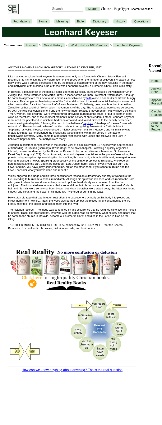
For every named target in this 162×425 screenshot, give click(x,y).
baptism (88, 123)
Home (43, 21)
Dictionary (99, 21)
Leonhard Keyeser (127, 45)
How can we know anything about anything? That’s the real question (72, 370)
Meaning (62, 21)
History (120, 21)
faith (89, 98)
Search (92, 8)
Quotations (141, 21)
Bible (80, 21)
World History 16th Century (89, 45)
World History (53, 45)
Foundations (21, 21)
